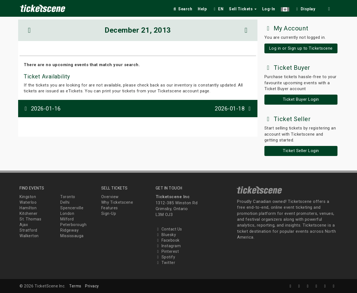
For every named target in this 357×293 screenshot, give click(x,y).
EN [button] (217, 9)
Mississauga (72, 236)
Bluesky (166, 234)
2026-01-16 (41, 108)
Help (202, 9)
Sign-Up (108, 213)
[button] (285, 8)
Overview (110, 196)
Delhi (65, 202)
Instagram (168, 246)
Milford (67, 219)
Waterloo (28, 202)
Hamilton (28, 208)
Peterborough (73, 224)
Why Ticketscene (117, 202)
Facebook (168, 240)
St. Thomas (30, 219)
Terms (75, 286)
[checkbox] (305, 8)
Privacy (92, 286)
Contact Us (169, 229)
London (67, 213)
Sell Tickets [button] (243, 9)
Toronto (67, 196)
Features (109, 208)
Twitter (165, 262)
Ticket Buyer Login (301, 99)
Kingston (28, 196)
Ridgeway (69, 230)
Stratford (28, 230)
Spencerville (71, 208)
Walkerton (29, 236)
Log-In (268, 9)
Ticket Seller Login (301, 150)
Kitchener (29, 213)
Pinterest (167, 251)
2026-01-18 (234, 108)
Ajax (24, 224)
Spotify (165, 257)
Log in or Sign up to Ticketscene (301, 48)
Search (182, 9)
